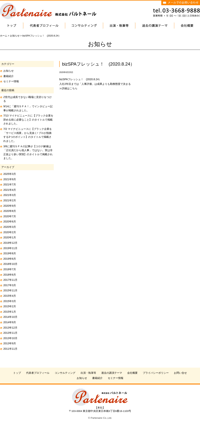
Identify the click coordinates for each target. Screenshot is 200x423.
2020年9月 (9, 205)
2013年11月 (10, 332)
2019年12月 (10, 242)
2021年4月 (9, 189)
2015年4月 (9, 295)
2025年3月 (9, 173)
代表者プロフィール (37, 373)
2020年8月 (9, 210)
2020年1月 (9, 237)
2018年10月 (10, 263)
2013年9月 (9, 343)
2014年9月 (9, 322)
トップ (17, 373)
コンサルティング (65, 373)
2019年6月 (9, 258)
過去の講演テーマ (111, 373)
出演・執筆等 (88, 373)
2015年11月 (10, 290)
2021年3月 (9, 195)
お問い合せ (180, 373)
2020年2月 (9, 232)
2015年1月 (9, 311)
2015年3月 (9, 301)
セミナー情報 (11, 81)
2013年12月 (10, 327)
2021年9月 (9, 179)
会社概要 (132, 373)
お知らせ (8, 70)
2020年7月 (9, 216)
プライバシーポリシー (156, 373)
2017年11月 (10, 279)
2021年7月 (9, 184)
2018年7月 (9, 269)
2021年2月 (9, 200)
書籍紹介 (8, 76)
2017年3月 (9, 285)
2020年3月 (9, 226)
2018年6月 (9, 274)
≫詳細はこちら (68, 88)
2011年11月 (10, 348)
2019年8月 (9, 253)
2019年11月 (10, 248)
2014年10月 (10, 316)
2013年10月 (10, 338)
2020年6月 (9, 221)
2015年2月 (9, 306)
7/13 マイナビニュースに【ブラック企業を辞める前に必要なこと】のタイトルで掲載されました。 (28, 119)
